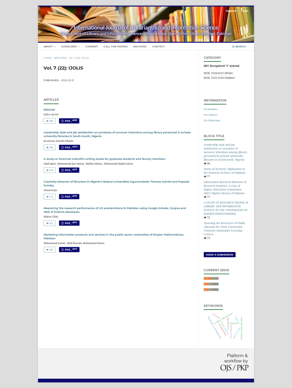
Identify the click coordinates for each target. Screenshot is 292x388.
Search (239, 46)
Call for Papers (116, 46)
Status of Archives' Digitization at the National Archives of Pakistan (224, 170)
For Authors (211, 114)
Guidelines (69, 46)
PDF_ (70, 120)
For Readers (211, 109)
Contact (158, 46)
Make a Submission (219, 254)
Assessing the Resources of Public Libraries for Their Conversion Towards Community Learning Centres (224, 228)
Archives (140, 46)
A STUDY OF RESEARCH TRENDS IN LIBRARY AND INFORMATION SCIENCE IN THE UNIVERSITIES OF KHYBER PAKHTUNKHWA (226, 208)
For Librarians (212, 120)
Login (244, 10)
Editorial (49, 109)
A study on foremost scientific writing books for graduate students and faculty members (104, 159)
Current (91, 46)
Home (48, 57)
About (48, 46)
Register (231, 10)
